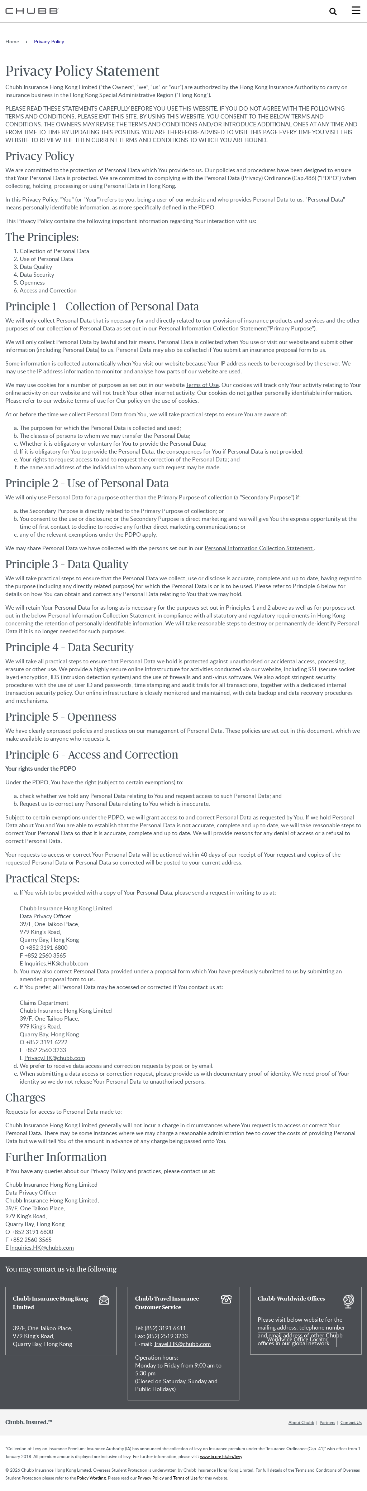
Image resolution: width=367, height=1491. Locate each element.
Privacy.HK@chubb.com (54, 1058)
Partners (327, 1422)
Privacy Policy (150, 1478)
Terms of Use (202, 385)
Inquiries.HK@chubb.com (56, 963)
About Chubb (301, 1422)
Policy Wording (91, 1478)
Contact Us (351, 1422)
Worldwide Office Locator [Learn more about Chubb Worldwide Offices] (297, 1339)
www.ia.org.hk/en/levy (221, 1456)
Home (12, 41)
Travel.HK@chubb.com (182, 1344)
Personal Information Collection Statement (212, 328)
